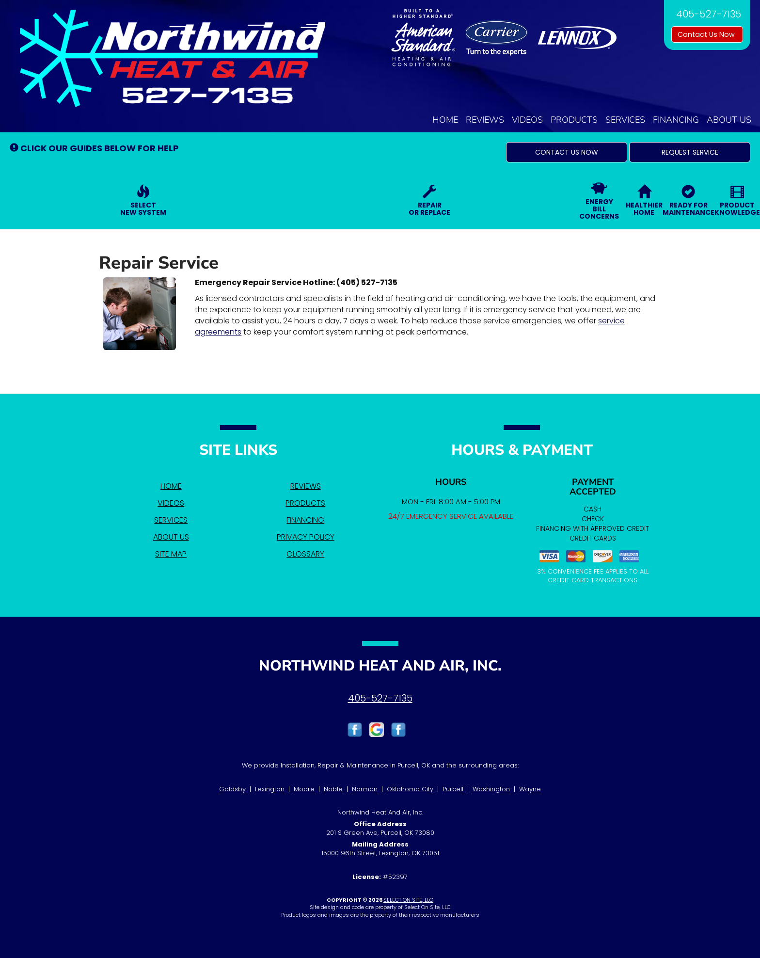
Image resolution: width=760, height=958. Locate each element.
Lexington (270, 789)
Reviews (485, 120)
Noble (333, 789)
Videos (527, 120)
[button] (566, 152)
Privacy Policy (305, 537)
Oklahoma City (410, 789)
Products (574, 120)
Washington (491, 789)
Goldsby (232, 789)
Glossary (305, 553)
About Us (729, 120)
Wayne (530, 789)
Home (445, 120)
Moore (304, 789)
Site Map (171, 553)
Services (625, 120)
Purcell (453, 789)
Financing (676, 120)
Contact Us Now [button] (707, 34)
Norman (365, 789)
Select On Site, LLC (408, 900)
